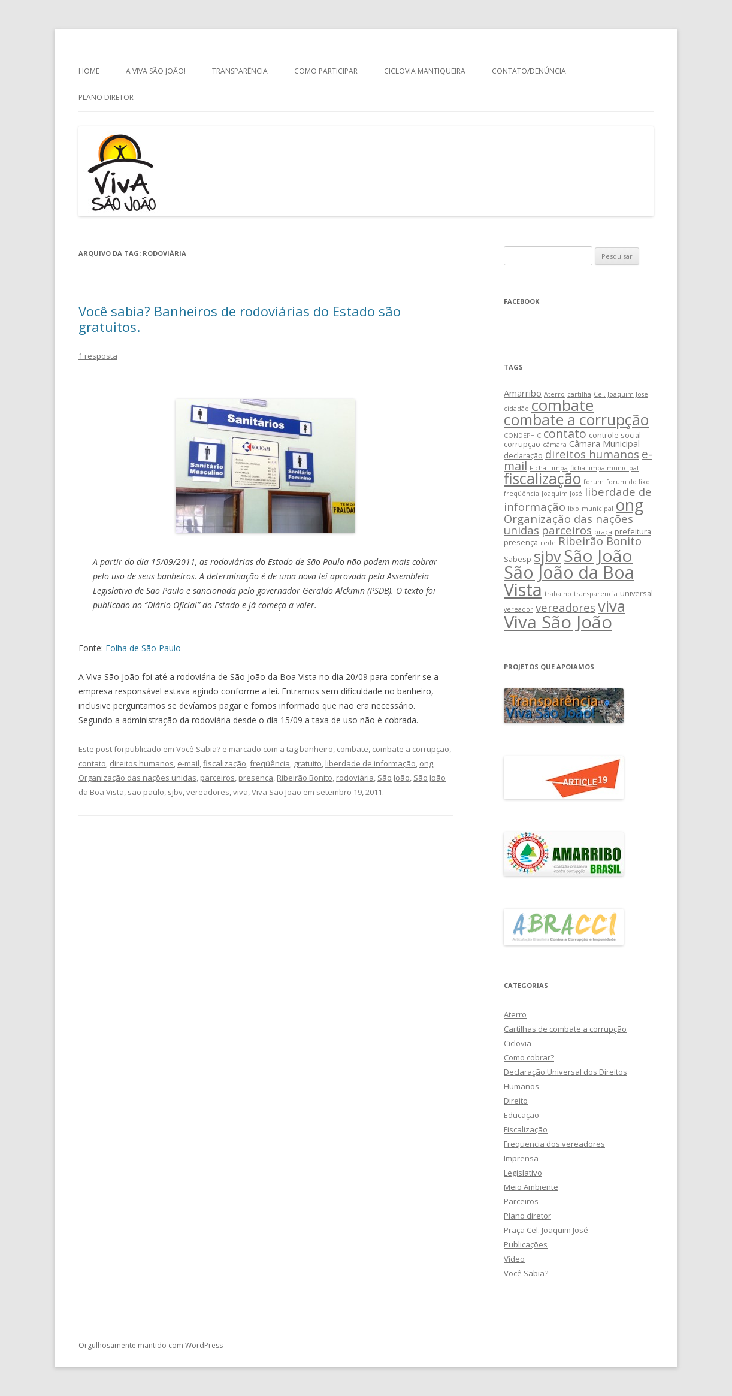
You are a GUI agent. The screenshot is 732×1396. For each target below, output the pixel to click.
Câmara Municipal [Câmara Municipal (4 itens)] (604, 443)
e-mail (188, 763)
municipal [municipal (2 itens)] (597, 508)
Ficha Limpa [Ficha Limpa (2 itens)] (549, 468)
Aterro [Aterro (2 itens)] (554, 394)
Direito (516, 1100)
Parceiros (521, 1201)
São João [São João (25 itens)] (598, 555)
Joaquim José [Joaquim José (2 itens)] (562, 493)
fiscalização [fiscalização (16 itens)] (542, 478)
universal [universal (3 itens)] (636, 593)
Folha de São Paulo (143, 648)
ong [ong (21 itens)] (629, 505)
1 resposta (97, 355)
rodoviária (355, 777)
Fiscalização (526, 1129)
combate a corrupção (410, 749)
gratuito (308, 763)
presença (255, 777)
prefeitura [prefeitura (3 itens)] (633, 531)
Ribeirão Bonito (304, 777)
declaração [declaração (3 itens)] (523, 455)
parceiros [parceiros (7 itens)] (567, 529)
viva (240, 792)
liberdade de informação (370, 763)
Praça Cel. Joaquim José (546, 1230)
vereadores (207, 792)
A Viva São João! (156, 71)
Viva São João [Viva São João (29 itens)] (558, 622)
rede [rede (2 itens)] (548, 543)
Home (88, 71)
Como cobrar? (529, 1057)
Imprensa (521, 1158)
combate (352, 749)
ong (426, 763)
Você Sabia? (198, 749)
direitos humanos (142, 763)
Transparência (240, 71)
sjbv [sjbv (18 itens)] (547, 556)
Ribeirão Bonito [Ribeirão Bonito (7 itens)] (600, 540)
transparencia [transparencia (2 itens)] (596, 594)
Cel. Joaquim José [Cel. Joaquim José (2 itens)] (621, 394)
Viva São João (276, 792)
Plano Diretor (106, 97)
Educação (521, 1115)
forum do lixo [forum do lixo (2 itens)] (628, 482)
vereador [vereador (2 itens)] (518, 609)
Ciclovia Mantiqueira (424, 71)
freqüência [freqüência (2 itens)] (521, 493)
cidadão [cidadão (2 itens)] (516, 408)
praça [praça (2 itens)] (603, 532)
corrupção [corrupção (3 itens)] (522, 444)
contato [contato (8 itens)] (564, 433)
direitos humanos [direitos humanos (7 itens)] (592, 453)
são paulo (146, 792)
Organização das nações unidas (137, 777)
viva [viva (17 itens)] (611, 606)
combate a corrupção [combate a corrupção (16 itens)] (576, 420)
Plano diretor (527, 1215)
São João (393, 777)
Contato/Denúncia (529, 71)
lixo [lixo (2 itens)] (573, 508)
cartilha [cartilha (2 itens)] (579, 394)
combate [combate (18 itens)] (562, 405)
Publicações (526, 1244)
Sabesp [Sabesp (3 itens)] (517, 559)
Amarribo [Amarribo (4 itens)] (523, 393)
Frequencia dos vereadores (554, 1143)
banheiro (316, 749)
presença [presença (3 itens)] (521, 542)
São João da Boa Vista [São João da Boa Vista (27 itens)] (569, 580)
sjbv (175, 792)
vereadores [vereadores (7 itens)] (565, 607)
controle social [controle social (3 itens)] (615, 435)
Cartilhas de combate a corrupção (565, 1028)
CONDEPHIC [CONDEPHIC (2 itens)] (522, 435)
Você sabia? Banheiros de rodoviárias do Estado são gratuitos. (239, 319)
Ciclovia (517, 1043)
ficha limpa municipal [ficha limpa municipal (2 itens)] (604, 468)
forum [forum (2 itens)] (593, 482)
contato (92, 763)
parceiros (217, 777)
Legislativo (523, 1172)
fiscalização (224, 763)
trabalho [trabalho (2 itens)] (558, 594)
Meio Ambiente (531, 1187)
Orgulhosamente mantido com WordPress (150, 1345)
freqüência (270, 763)
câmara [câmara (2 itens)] (555, 444)
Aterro (515, 1014)
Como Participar (326, 71)
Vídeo (514, 1258)
